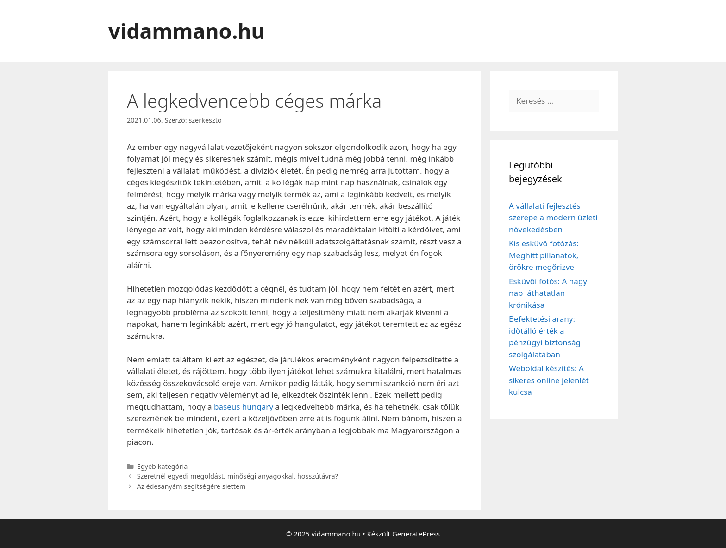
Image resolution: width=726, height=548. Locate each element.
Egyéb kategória (162, 466)
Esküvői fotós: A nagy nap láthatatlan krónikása (548, 293)
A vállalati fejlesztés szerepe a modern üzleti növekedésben (553, 217)
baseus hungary (243, 406)
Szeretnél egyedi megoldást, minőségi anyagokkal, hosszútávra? (237, 476)
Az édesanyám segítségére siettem (191, 486)
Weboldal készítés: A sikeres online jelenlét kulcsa (549, 380)
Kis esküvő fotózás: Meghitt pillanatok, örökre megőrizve (544, 255)
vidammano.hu (186, 31)
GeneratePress (416, 533)
